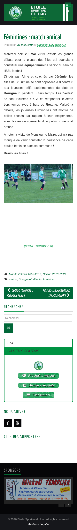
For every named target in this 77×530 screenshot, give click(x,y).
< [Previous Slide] (61, 504)
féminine (48, 279)
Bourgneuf (25, 279)
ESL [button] (10, 343)
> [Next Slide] (68, 504)
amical (13, 279)
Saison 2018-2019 (54, 274)
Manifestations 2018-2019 (25, 274)
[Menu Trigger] (67, 7)
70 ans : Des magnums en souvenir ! (56, 293)
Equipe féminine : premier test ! (20, 293)
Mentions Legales (38, 524)
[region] (38, 490)
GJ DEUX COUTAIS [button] (23, 351)
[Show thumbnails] (38, 246)
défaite (37, 279)
